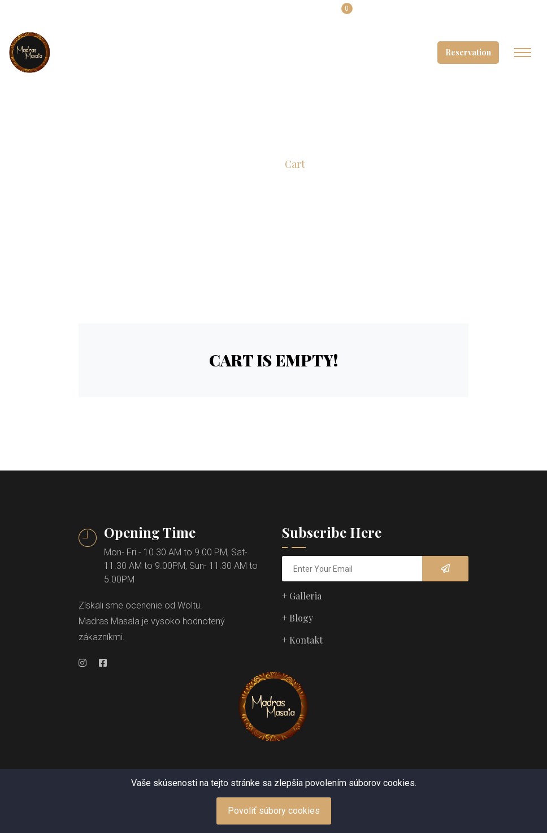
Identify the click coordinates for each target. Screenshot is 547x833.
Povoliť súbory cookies (274, 810)
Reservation (468, 52)
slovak (233, 15)
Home (256, 164)
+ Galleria (302, 596)
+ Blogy (297, 618)
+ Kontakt (302, 640)
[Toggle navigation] (523, 52)
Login (299, 15)
